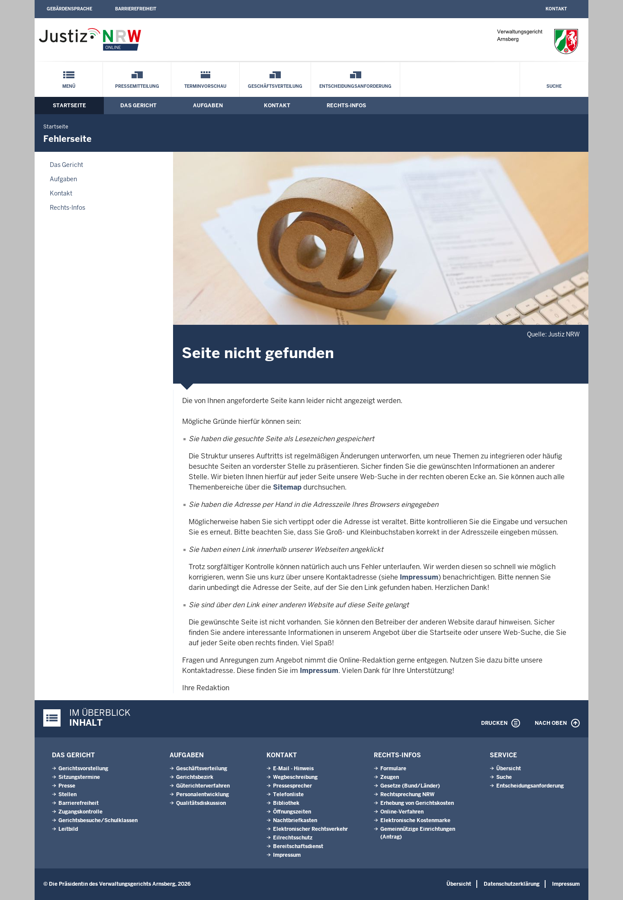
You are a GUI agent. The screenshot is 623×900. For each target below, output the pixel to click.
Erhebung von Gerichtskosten (417, 803)
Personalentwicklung (202, 794)
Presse (66, 785)
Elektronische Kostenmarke (415, 820)
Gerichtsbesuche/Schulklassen (98, 820)
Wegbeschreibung (295, 777)
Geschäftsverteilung (275, 86)
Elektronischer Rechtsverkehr (310, 829)
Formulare (393, 768)
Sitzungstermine (79, 777)
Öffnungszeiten (292, 811)
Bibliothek (286, 803)
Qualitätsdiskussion (201, 803)
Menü (68, 86)
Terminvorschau (205, 86)
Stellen (67, 794)
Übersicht (508, 768)
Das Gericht (138, 105)
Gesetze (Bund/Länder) (410, 785)
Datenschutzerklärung (512, 884)
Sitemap (287, 487)
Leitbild (68, 829)
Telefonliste (288, 794)
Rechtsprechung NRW (407, 794)
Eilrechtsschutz (292, 837)
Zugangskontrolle (80, 811)
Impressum (419, 577)
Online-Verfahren (402, 811)
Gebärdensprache (69, 9)
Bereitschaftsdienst (298, 846)
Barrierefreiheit (135, 9)
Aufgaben (208, 105)
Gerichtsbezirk (194, 777)
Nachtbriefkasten (295, 820)
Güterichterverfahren (203, 785)
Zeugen (389, 777)
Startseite (69, 105)
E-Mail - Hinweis (293, 768)
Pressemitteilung (137, 86)
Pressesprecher (292, 785)
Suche (554, 86)
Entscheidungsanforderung (355, 86)
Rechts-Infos (346, 105)
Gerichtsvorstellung (83, 768)
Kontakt (556, 9)
